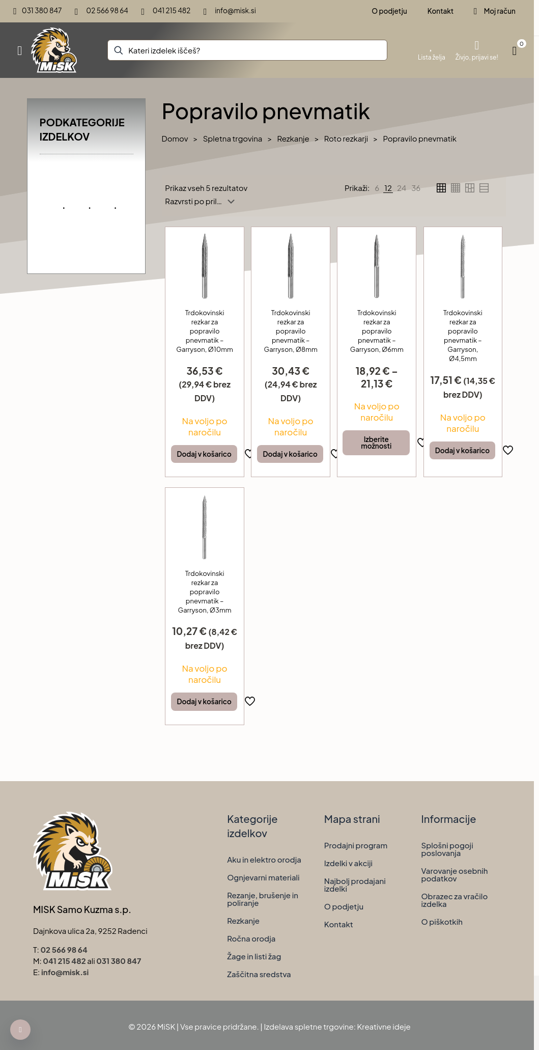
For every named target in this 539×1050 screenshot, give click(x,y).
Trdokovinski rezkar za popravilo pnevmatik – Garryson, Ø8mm (290, 331)
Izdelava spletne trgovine (308, 1026)
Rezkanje (293, 138)
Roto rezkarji (346, 138)
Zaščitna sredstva (259, 974)
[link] (377, 188)
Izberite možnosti (376, 443)
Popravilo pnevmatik (420, 138)
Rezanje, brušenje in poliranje (262, 898)
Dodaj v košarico (204, 454)
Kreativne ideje (384, 1026)
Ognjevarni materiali (263, 877)
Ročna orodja (251, 938)
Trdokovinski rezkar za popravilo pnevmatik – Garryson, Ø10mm (204, 331)
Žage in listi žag (254, 956)
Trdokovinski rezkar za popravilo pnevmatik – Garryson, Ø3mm (205, 591)
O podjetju (343, 906)
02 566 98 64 (63, 949)
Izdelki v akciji (348, 863)
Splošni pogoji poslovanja (447, 849)
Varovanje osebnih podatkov (454, 874)
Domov (175, 138)
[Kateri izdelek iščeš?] (247, 50)
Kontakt (338, 924)
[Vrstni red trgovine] (202, 201)
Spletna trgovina (233, 138)
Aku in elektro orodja (264, 859)
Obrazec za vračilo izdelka (454, 899)
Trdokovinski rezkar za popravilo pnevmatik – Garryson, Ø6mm (377, 331)
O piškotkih (441, 921)
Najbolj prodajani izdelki (355, 884)
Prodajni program (355, 845)
